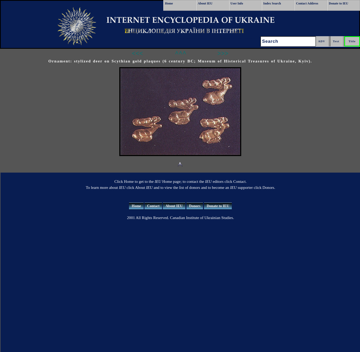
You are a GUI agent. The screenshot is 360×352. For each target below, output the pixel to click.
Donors (195, 206)
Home (169, 3)
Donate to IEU (338, 3)
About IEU (205, 3)
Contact (153, 206)
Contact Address (307, 3)
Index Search (272, 3)
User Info (236, 3)
